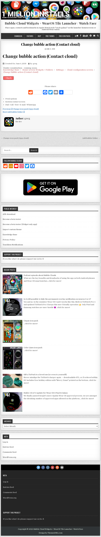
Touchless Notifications (13, 245)
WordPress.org (9, 457)
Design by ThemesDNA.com (50, 533)
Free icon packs (64, 36)
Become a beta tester (12, 219)
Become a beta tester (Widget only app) (20, 224)
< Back (8, 78)
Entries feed (8, 447)
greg (27, 118)
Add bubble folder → (91, 138)
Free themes (50, 36)
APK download (9, 214)
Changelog (18, 36)
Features (30, 36)
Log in (5, 442)
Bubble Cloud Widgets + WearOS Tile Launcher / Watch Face (50, 23)
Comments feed (9, 452)
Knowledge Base (10, 235)
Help (39, 36)
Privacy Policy (9, 240)
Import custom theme (12, 229)
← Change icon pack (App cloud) (15, 138)
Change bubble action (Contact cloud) (50, 44)
